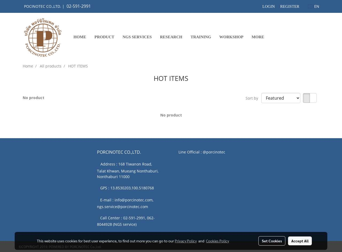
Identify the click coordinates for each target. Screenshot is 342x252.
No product (33, 97)
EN (313, 6)
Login (268, 6)
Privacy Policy (186, 240)
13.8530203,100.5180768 (132, 187)
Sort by (253, 98)
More (258, 37)
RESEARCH (171, 37)
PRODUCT (104, 37)
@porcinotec (214, 152)
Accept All (300, 240)
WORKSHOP (231, 37)
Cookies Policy (217, 240)
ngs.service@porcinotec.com (122, 206)
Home (79, 37)
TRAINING (201, 37)
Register (290, 6)
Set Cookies (272, 240)
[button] (273, 37)
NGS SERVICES (137, 37)
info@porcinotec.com (134, 199)
